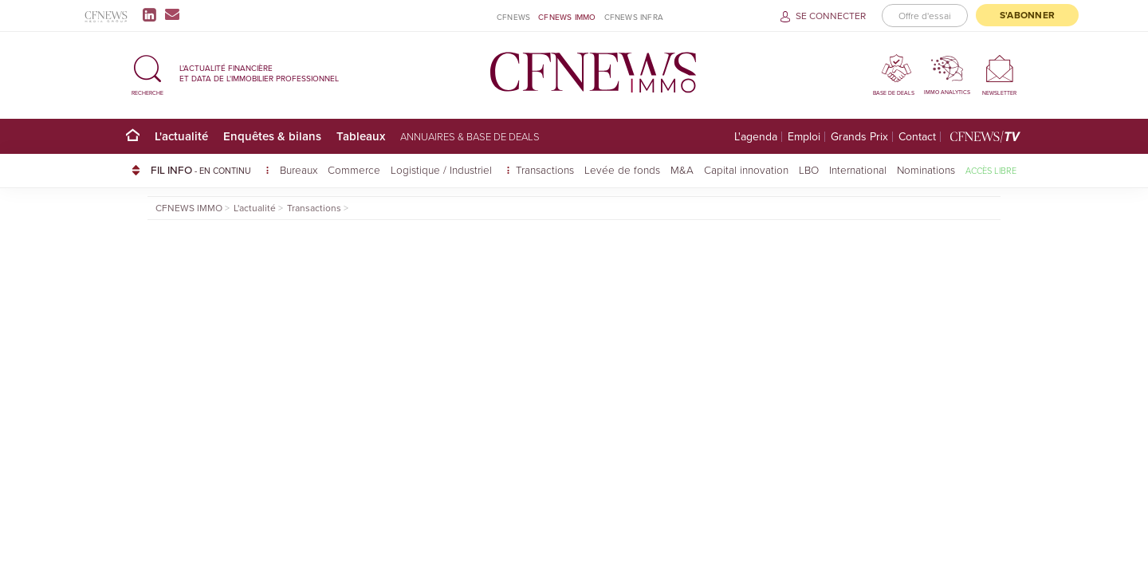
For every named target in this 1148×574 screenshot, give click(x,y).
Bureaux (298, 169)
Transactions (545, 169)
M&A (682, 169)
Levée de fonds (622, 169)
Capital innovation (746, 169)
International (858, 169)
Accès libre (990, 170)
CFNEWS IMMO (567, 17)
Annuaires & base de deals (470, 136)
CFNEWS (513, 17)
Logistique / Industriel (443, 169)
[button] (147, 73)
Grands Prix (859, 137)
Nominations (926, 169)
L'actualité (181, 136)
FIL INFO (210, 170)
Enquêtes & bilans (272, 136)
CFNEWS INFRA (633, 17)
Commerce (354, 169)
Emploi (804, 137)
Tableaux (360, 136)
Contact (917, 137)
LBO (809, 169)
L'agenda (755, 137)
